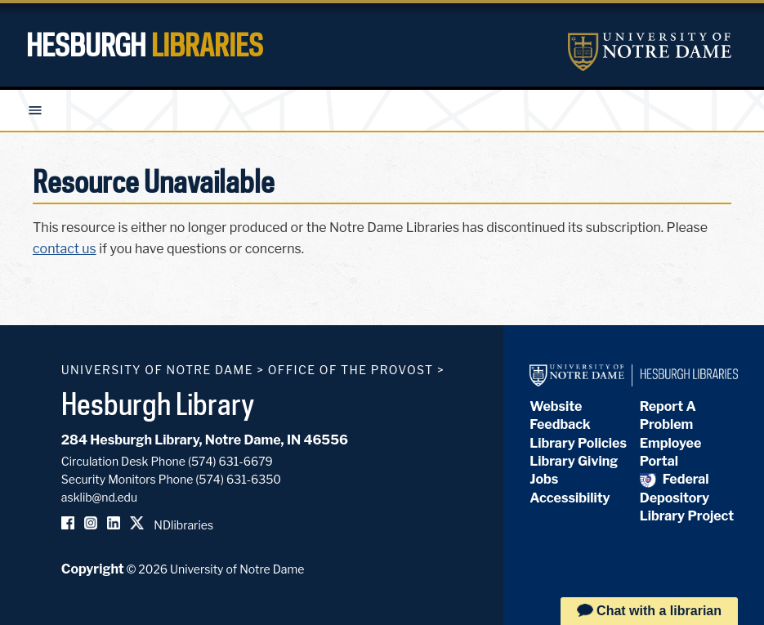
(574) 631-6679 (230, 461)
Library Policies (578, 443)
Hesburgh (144, 45)
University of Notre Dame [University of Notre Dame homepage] (157, 370)
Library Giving (573, 461)
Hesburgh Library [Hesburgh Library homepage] (158, 403)
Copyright (92, 569)
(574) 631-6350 (238, 479)
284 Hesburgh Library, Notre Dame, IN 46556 (204, 440)
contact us (64, 249)
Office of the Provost (351, 370)
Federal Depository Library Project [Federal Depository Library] (687, 497)
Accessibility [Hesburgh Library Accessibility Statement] (569, 498)
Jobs (543, 479)
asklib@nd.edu (99, 497)
